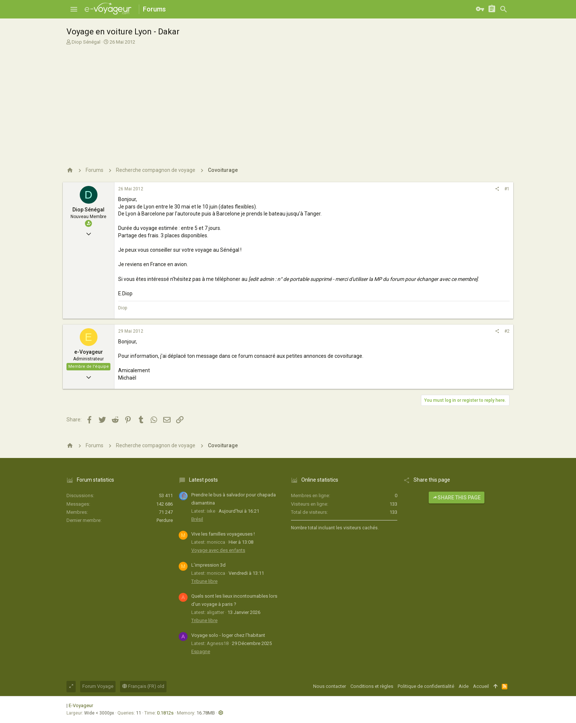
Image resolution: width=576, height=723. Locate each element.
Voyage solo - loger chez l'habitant (228, 635)
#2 (507, 331)
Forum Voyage (97, 686)
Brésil (197, 519)
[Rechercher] (504, 9)
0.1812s (165, 713)
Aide (464, 686)
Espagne (200, 651)
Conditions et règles (371, 686)
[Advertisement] (288, 103)
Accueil (481, 686)
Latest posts (203, 480)
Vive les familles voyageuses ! (223, 534)
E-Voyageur (81, 705)
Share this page (456, 497)
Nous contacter (329, 686)
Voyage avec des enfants (218, 550)
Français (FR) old (143, 686)
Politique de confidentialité (426, 686)
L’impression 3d (208, 565)
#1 (507, 188)
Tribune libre (204, 581)
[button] (73, 9)
